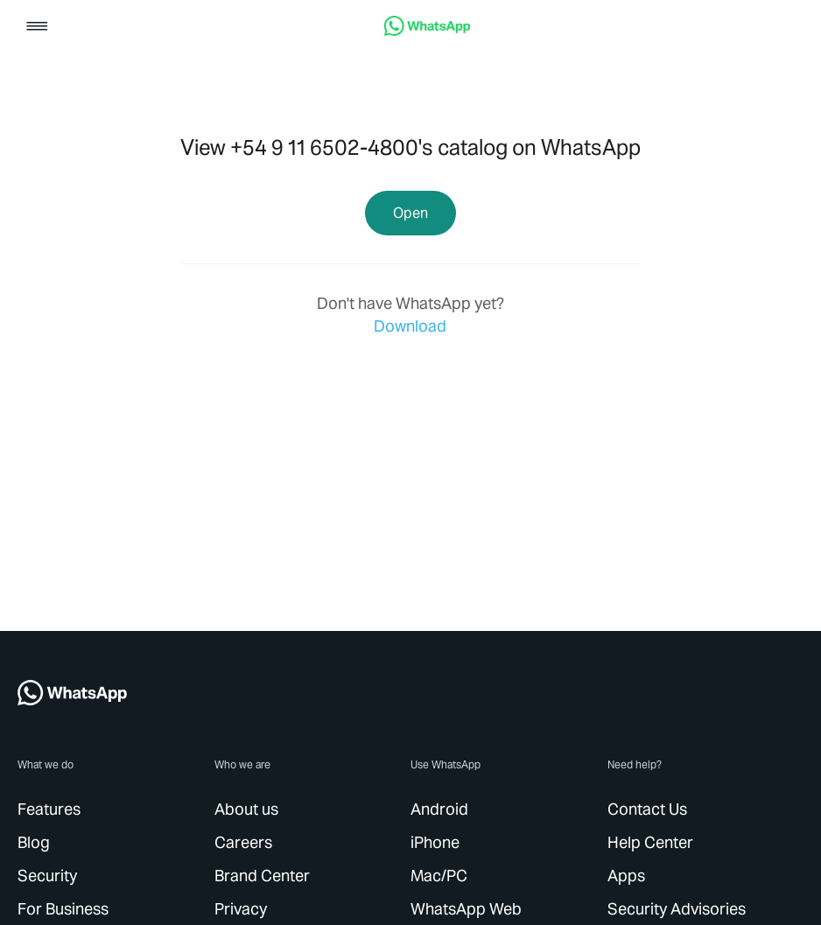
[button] (37, 28)
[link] (427, 31)
